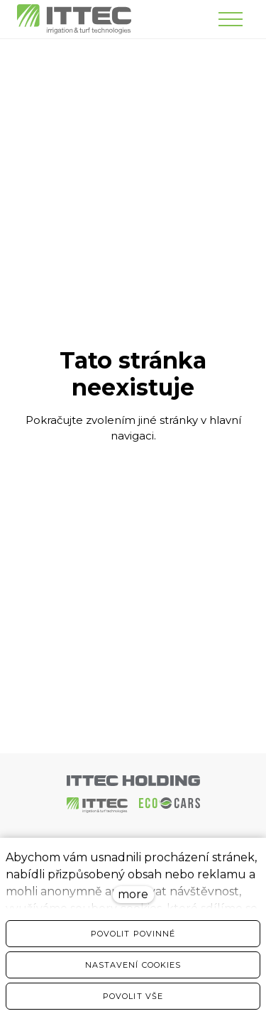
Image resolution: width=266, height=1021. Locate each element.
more (133, 894)
